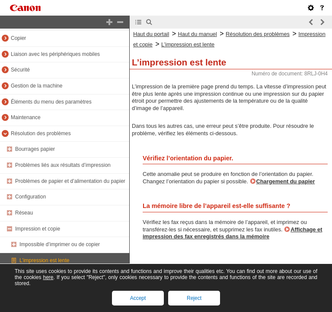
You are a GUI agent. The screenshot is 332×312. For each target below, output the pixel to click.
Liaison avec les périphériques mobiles (55, 54)
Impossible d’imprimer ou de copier (59, 244)
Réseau (24, 213)
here (48, 277)
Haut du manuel (197, 34)
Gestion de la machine (36, 86)
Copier (18, 38)
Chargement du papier (285, 181)
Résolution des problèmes (41, 133)
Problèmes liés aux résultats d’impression (63, 165)
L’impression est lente (44, 260)
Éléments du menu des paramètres (51, 102)
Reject (194, 298)
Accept (138, 298)
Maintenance (26, 117)
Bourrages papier (35, 149)
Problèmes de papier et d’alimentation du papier (70, 181)
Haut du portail (151, 34)
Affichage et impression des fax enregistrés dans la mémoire (232, 233)
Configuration (30, 197)
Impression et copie (37, 229)
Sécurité (20, 70)
